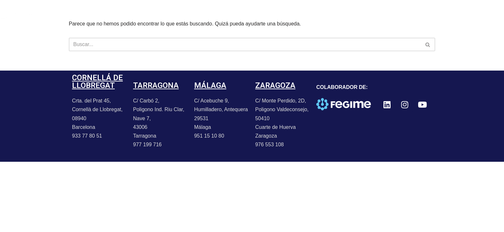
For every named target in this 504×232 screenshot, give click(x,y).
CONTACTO (214, 14)
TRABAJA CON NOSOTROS (274, 14)
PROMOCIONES (167, 14)
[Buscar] (245, 44)
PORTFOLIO (83, 14)
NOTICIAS (123, 14)
